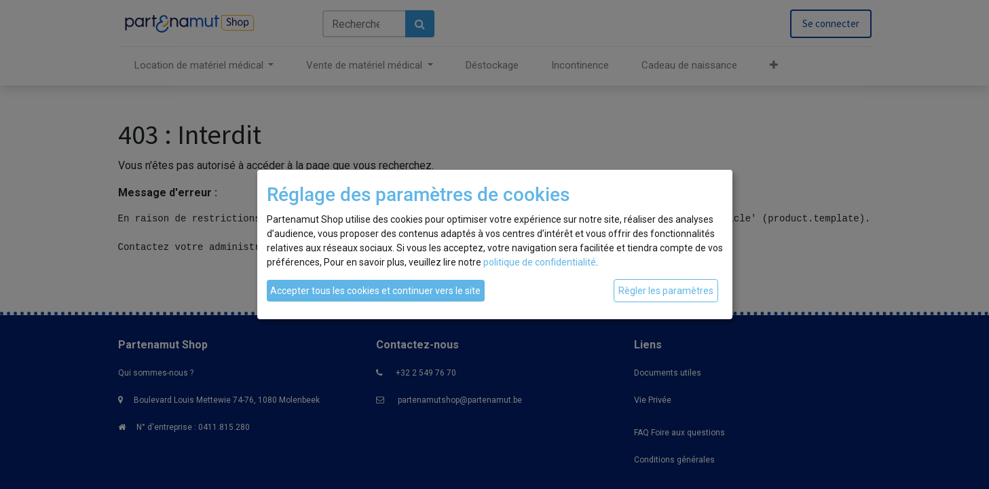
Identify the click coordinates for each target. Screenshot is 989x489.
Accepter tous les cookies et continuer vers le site (375, 290)
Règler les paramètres (665, 290)
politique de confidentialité (539, 262)
